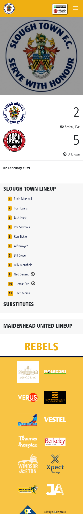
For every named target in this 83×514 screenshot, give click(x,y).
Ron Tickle (20, 236)
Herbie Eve (22, 284)
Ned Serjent (21, 274)
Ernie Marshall (23, 199)
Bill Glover (20, 255)
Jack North (20, 217)
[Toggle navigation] (76, 7)
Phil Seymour (22, 227)
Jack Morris (22, 293)
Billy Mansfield (23, 265)
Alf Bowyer (21, 246)
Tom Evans (21, 208)
